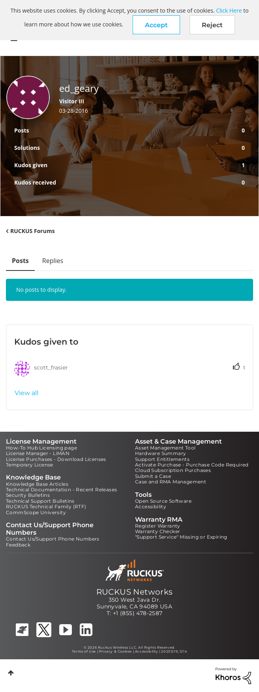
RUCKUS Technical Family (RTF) (46, 506)
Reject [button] (212, 25)
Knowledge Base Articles (37, 484)
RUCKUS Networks (134, 592)
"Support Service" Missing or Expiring (181, 537)
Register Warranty (157, 526)
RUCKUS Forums (32, 231)
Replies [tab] (52, 260)
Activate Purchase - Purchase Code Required (192, 465)
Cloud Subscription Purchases (173, 470)
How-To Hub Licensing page (41, 448)
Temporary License (29, 465)
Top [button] (11, 673)
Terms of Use (84, 651)
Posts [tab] (20, 260)
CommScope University (36, 512)
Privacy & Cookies (115, 651)
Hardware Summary (160, 453)
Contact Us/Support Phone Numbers (52, 539)
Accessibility (150, 506)
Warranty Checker (157, 531)
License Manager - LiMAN (37, 453)
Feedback (18, 545)
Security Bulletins (28, 495)
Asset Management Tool (165, 448)
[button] (156, 24)
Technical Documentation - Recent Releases (61, 489)
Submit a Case (153, 476)
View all (26, 393)
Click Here (229, 10)
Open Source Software (163, 501)
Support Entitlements (162, 459)
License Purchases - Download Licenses (56, 459)
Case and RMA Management (170, 482)
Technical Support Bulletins (40, 501)
